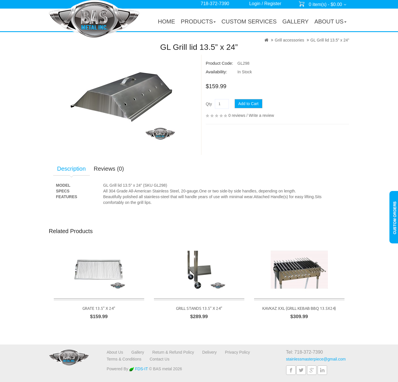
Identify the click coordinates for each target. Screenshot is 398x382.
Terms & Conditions (124, 359)
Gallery (137, 352)
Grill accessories (289, 40)
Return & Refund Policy (173, 352)
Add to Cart (248, 103)
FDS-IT (138, 369)
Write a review (261, 115)
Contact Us (159, 359)
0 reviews (236, 115)
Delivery (209, 352)
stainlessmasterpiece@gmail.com (316, 359)
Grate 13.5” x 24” (98, 308)
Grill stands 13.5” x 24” (199, 308)
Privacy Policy (237, 352)
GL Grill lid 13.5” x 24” (329, 40)
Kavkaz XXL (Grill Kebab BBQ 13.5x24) (299, 308)
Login (254, 3)
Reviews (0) (109, 169)
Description (71, 169)
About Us (115, 352)
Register (272, 3)
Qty (209, 104)
